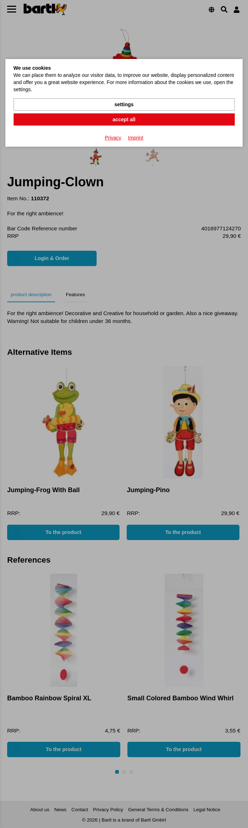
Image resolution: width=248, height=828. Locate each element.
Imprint (136, 138)
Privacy (113, 138)
